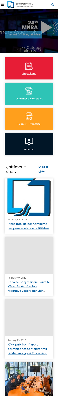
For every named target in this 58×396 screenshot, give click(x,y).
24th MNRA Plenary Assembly (24, 39)
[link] (29, 197)
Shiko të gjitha (43, 169)
